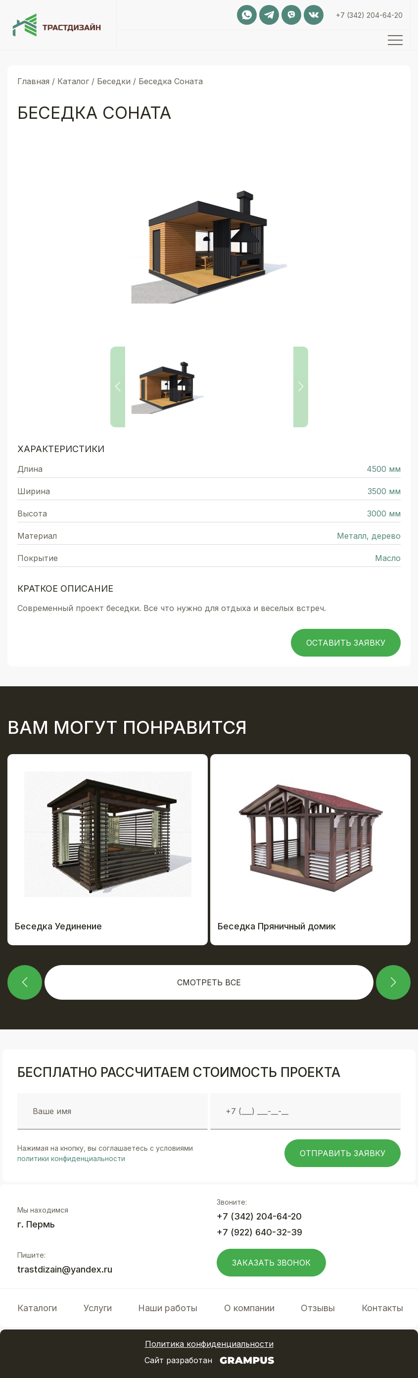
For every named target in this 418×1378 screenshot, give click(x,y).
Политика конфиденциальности (209, 1344)
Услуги (98, 1308)
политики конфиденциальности (71, 1158)
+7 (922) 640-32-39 (259, 1232)
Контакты (382, 1308)
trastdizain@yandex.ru (64, 1269)
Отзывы (318, 1308)
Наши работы (167, 1308)
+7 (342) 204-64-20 (369, 15)
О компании (249, 1308)
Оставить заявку (345, 643)
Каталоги (37, 1308)
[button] (24, 982)
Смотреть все (209, 982)
